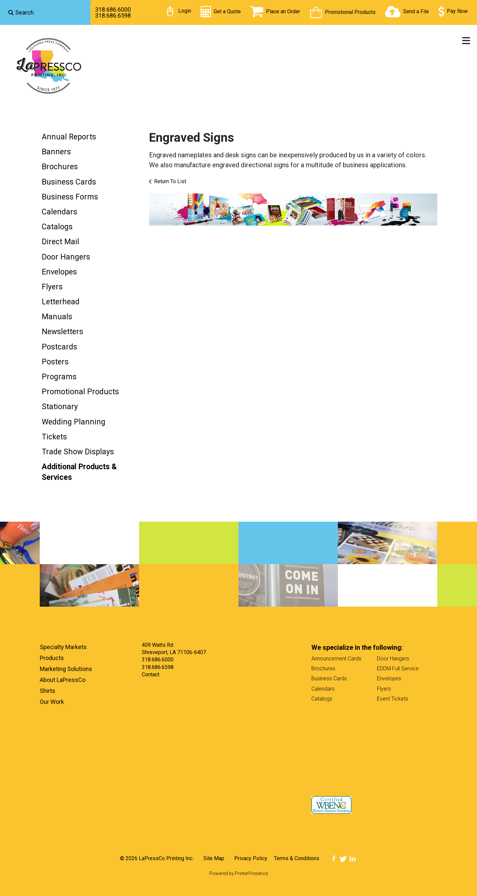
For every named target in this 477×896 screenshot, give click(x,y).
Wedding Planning (73, 421)
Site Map (213, 858)
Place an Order (283, 11)
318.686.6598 (113, 15)
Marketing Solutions (66, 668)
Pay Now (457, 11)
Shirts (47, 690)
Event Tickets (392, 699)
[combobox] (45, 13)
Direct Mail (60, 241)
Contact (150, 674)
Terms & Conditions (296, 858)
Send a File (416, 11)
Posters (55, 361)
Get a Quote (227, 11)
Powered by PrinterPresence (238, 873)
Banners (56, 151)
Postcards (59, 346)
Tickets (54, 436)
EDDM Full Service (398, 668)
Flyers (52, 286)
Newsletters (62, 331)
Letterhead (61, 301)
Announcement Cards (336, 658)
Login (184, 11)
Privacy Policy (250, 858)
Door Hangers (66, 257)
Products (52, 657)
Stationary (60, 406)
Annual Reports (69, 136)
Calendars (59, 211)
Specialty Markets (63, 646)
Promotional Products (350, 12)
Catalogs (57, 226)
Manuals (57, 316)
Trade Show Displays (78, 451)
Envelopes (59, 271)
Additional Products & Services (79, 472)
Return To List (170, 181)
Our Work (52, 701)
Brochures (60, 166)
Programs (59, 376)
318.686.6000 (113, 9)
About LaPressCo (62, 679)
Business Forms (70, 196)
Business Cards (69, 182)
